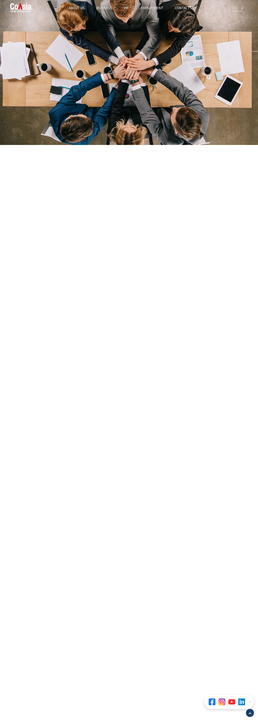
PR (126, 7)
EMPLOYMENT (151, 7)
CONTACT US (185, 7)
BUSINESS (104, 7)
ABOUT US (76, 7)
